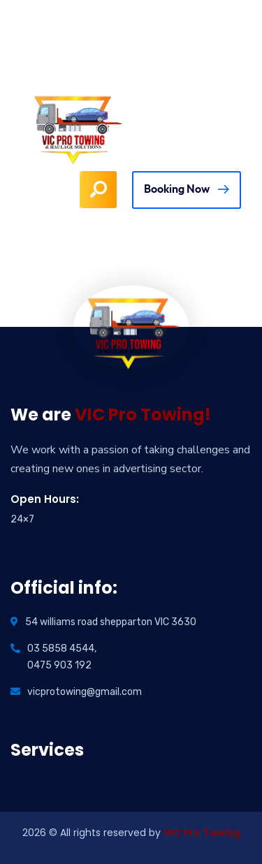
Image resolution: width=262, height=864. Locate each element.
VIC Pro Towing (201, 833)
